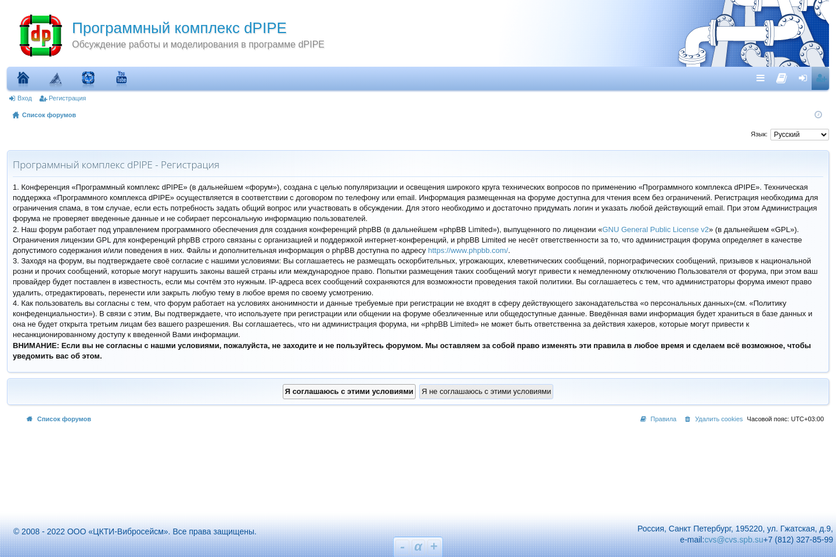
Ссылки (763, 77)
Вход (24, 98)
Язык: (759, 134)
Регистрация (67, 98)
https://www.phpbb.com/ (468, 250)
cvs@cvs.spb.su (733, 539)
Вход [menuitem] (805, 77)
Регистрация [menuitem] (822, 77)
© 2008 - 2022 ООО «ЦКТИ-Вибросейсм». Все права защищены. (130, 531)
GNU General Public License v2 (655, 229)
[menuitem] (781, 75)
